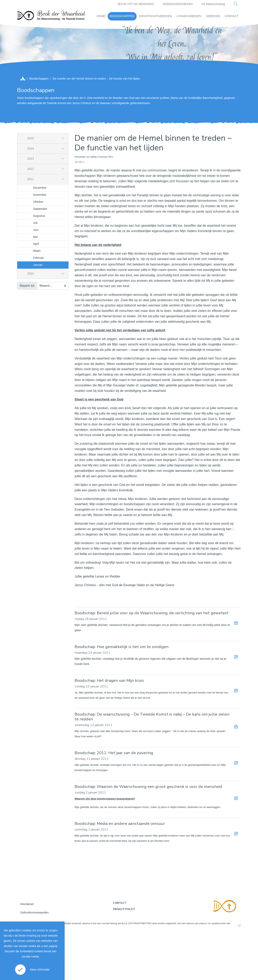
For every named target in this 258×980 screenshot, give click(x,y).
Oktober (38, 247)
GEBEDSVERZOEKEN (178, 4)
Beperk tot (27, 331)
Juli (35, 268)
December (39, 233)
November (39, 240)
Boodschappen (39, 124)
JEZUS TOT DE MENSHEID (135, 4)
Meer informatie (40, 969)
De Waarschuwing (213, 4)
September (40, 254)
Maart (37, 296)
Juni (35, 275)
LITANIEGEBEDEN (189, 16)
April (36, 289)
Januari (38, 310)
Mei (35, 282)
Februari (38, 303)
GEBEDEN (213, 16)
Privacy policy (124, 954)
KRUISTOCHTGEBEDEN (155, 16)
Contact (120, 948)
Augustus (39, 261)
